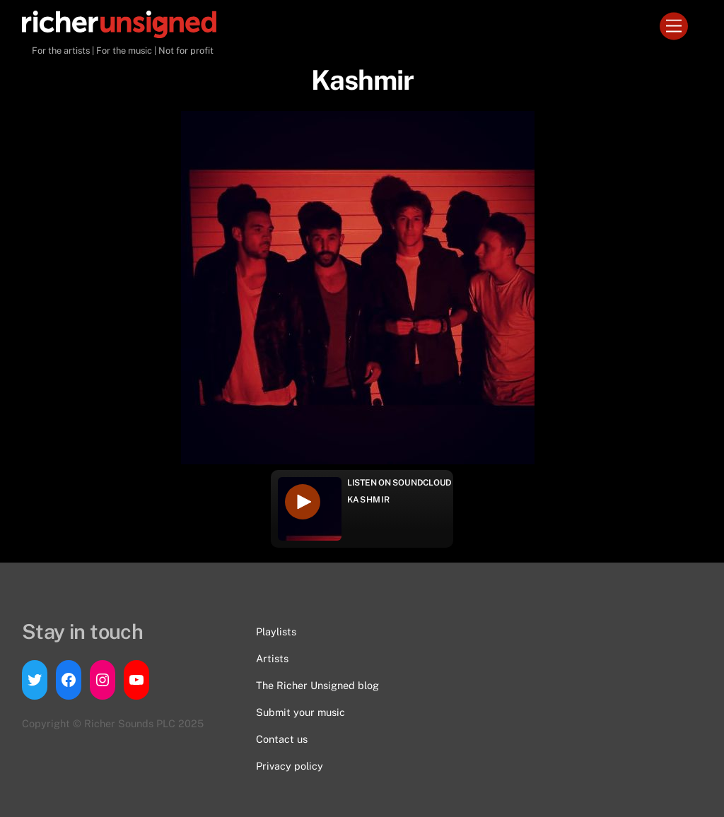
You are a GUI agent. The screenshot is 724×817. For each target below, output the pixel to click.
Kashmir (368, 500)
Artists (272, 658)
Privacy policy (289, 766)
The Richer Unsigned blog (317, 685)
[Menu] (674, 26)
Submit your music (300, 712)
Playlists (276, 631)
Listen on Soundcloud (399, 483)
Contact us (282, 739)
